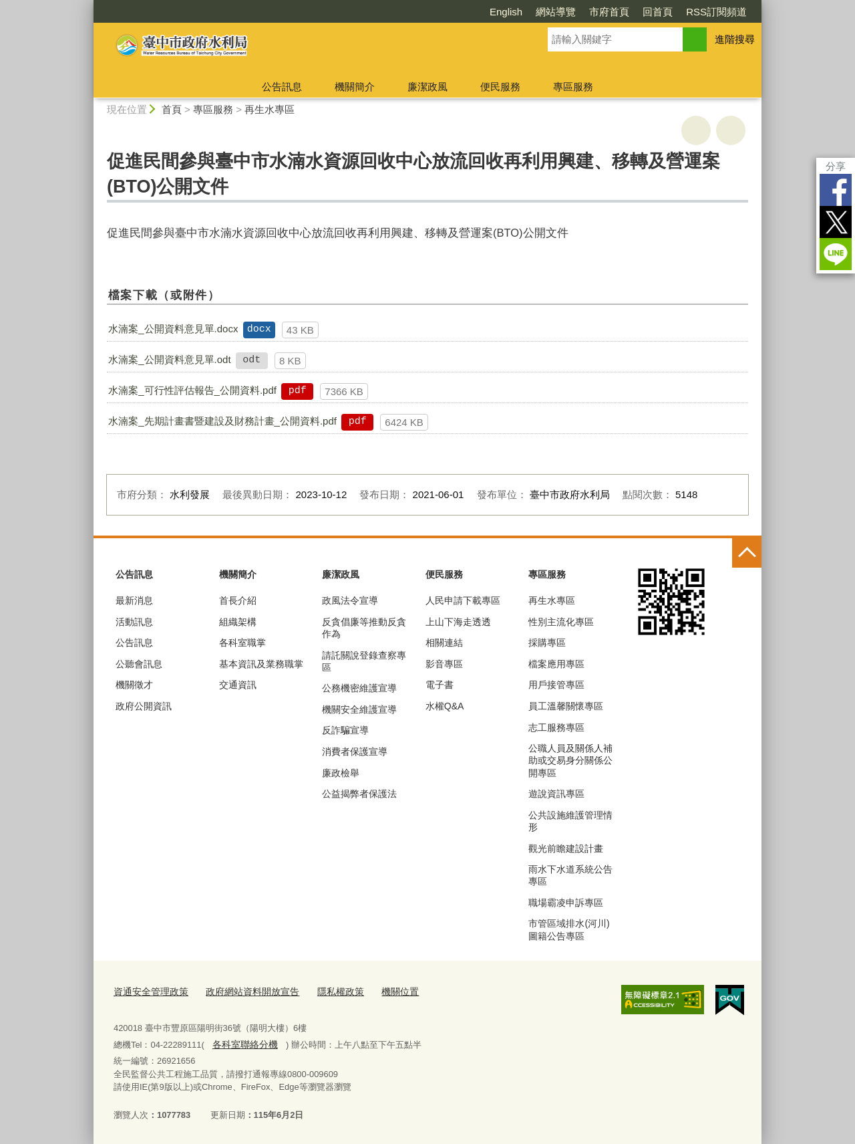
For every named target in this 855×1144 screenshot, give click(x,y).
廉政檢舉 (340, 773)
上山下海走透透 (458, 621)
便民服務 (500, 86)
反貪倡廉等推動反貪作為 (364, 627)
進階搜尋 (735, 39)
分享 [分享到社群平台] (836, 166)
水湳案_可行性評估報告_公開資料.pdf (192, 390)
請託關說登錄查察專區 (364, 661)
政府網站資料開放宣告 (243, 991)
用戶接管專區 (556, 684)
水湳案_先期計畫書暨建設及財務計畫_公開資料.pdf (222, 421)
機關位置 (383, 991)
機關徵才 (134, 684)
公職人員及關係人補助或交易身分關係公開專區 (570, 760)
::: (87, 5)
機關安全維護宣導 (359, 709)
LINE (836, 254)
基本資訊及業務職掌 (261, 664)
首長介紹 (237, 600)
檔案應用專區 (556, 664)
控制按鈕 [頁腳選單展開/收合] (746, 553)
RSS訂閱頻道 (716, 11)
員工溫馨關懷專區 (565, 706)
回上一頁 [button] (730, 130)
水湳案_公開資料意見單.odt (169, 359)
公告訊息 (282, 86)
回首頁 (658, 11)
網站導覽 (556, 11)
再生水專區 (269, 109)
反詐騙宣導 (345, 730)
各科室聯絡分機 (242, 1041)
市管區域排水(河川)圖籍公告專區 (568, 929)
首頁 (172, 109)
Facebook (836, 190)
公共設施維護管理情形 (570, 821)
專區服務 (573, 86)
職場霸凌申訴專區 (565, 902)
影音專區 (444, 664)
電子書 (439, 684)
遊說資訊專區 (556, 793)
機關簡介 (355, 86)
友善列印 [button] (696, 130)
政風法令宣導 (350, 600)
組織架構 (237, 621)
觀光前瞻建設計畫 (565, 848)
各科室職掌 (242, 642)
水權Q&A (444, 706)
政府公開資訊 (144, 706)
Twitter (836, 222)
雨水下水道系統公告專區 (570, 875)
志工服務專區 (556, 727)
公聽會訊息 (139, 664)
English (506, 11)
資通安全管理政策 (148, 991)
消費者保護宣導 (354, 751)
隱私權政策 (327, 991)
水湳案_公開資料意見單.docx (173, 328)
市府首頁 (609, 11)
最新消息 (134, 600)
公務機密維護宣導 (359, 688)
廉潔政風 (427, 86)
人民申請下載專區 (462, 600)
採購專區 (547, 642)
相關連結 (444, 642)
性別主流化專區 (561, 621)
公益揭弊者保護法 (359, 793)
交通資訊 (237, 684)
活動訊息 (134, 621)
